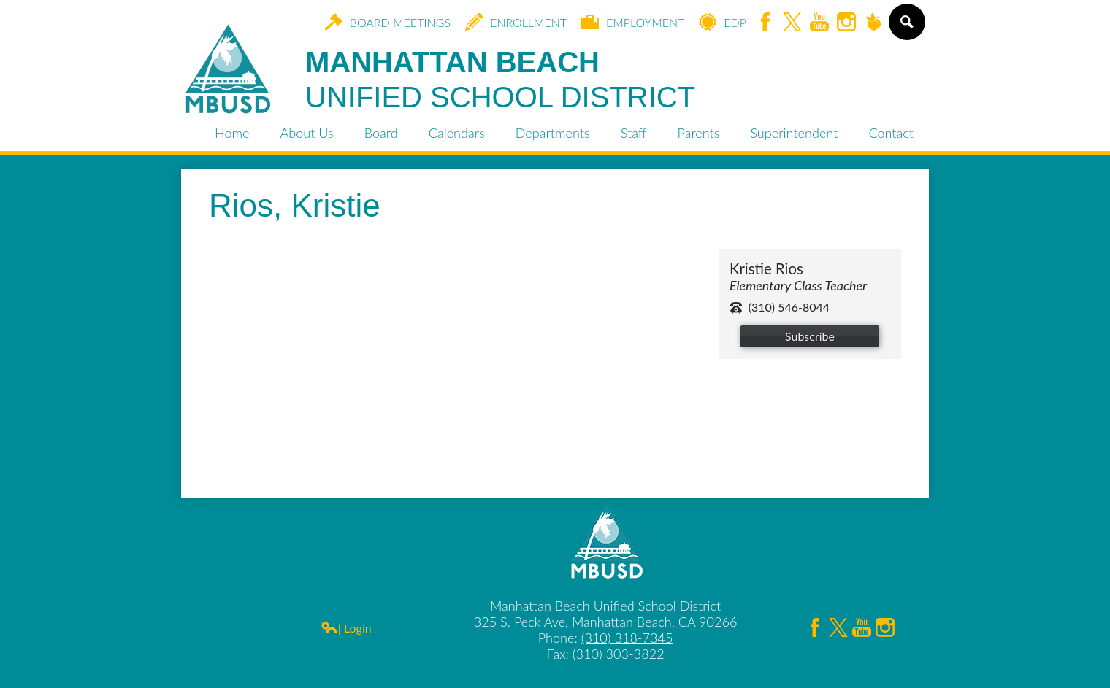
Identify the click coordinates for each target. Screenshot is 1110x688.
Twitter (792, 23)
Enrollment (516, 22)
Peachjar (873, 23)
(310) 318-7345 (627, 638)
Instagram (846, 23)
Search (906, 27)
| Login (346, 628)
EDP (722, 22)
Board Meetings (388, 22)
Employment (632, 22)
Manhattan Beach (500, 80)
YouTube (819, 23)
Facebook (765, 23)
